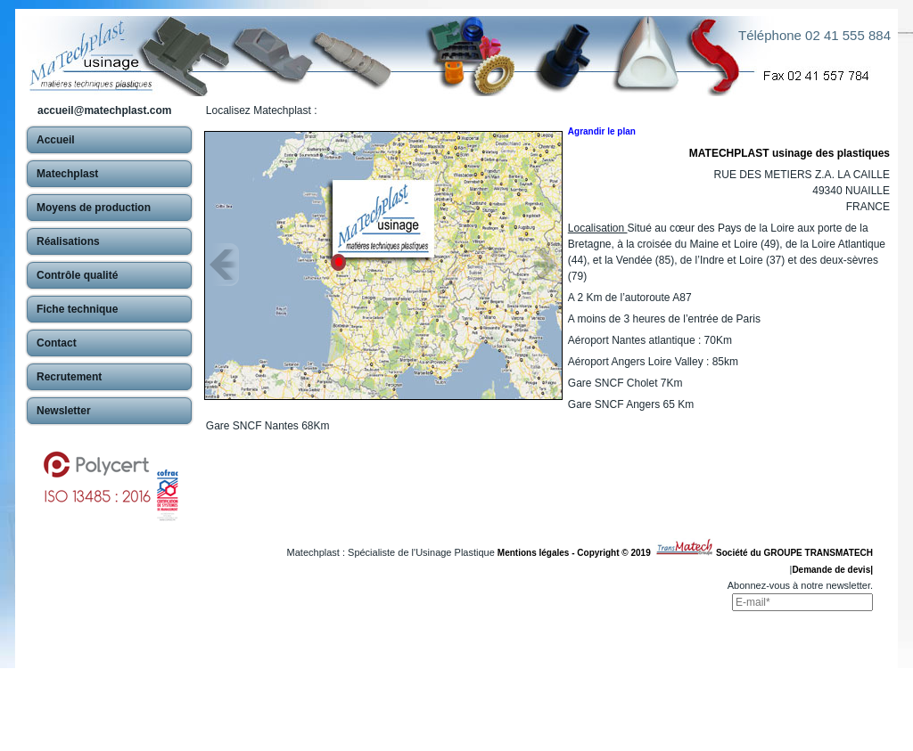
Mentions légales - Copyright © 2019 (576, 553)
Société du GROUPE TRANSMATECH (794, 553)
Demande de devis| (832, 570)
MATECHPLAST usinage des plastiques (789, 153)
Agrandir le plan (602, 131)
